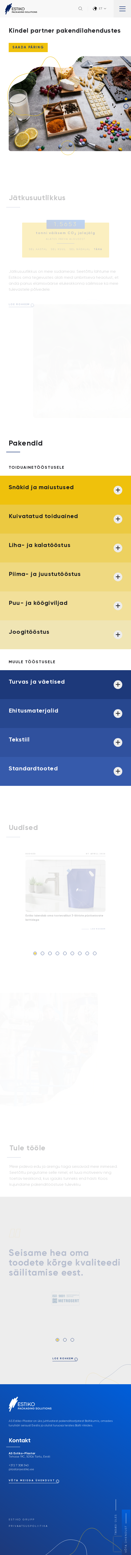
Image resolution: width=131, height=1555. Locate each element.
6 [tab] (72, 953)
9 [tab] (94, 953)
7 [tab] (80, 953)
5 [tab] (65, 953)
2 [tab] (126, 106)
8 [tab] (87, 953)
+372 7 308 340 (19, 1465)
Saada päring (28, 47)
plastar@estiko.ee (21, 1469)
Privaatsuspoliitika (28, 1526)
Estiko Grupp (22, 1519)
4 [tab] (57, 953)
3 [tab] (50, 953)
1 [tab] (126, 98)
